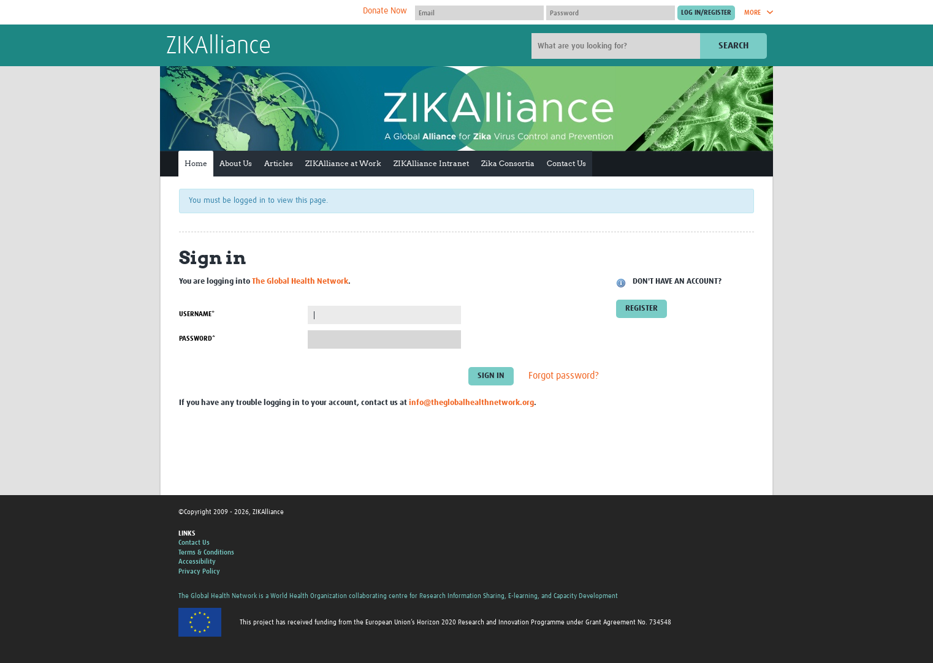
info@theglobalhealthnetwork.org (471, 403)
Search (733, 45)
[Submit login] (706, 13)
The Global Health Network (257, 12)
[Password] (610, 13)
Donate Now (385, 11)
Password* (197, 338)
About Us (235, 163)
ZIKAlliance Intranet (431, 163)
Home (196, 163)
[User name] (479, 13)
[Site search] (617, 46)
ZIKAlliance (218, 46)
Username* (197, 314)
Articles (278, 163)
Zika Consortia (508, 163)
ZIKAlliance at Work (343, 163)
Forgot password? (563, 376)
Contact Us (566, 163)
